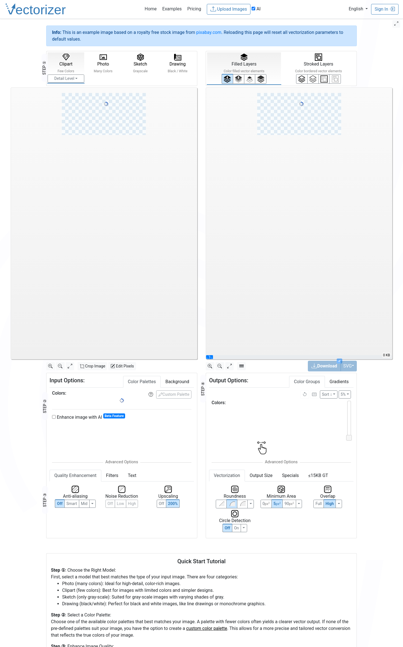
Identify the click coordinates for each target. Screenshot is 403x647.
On (236, 528)
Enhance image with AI (88, 417)
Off (227, 528)
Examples (172, 8)
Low (120, 503)
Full (318, 503)
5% (343, 394)
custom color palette (206, 628)
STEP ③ (45, 500)
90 (289, 503)
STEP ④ (203, 389)
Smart (71, 503)
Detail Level (64, 78)
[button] (358, 8)
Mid (84, 503)
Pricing (194, 8)
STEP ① (44, 68)
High (132, 503)
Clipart (66, 63)
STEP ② (45, 406)
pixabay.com (208, 32)
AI (256, 8)
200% (172, 503)
